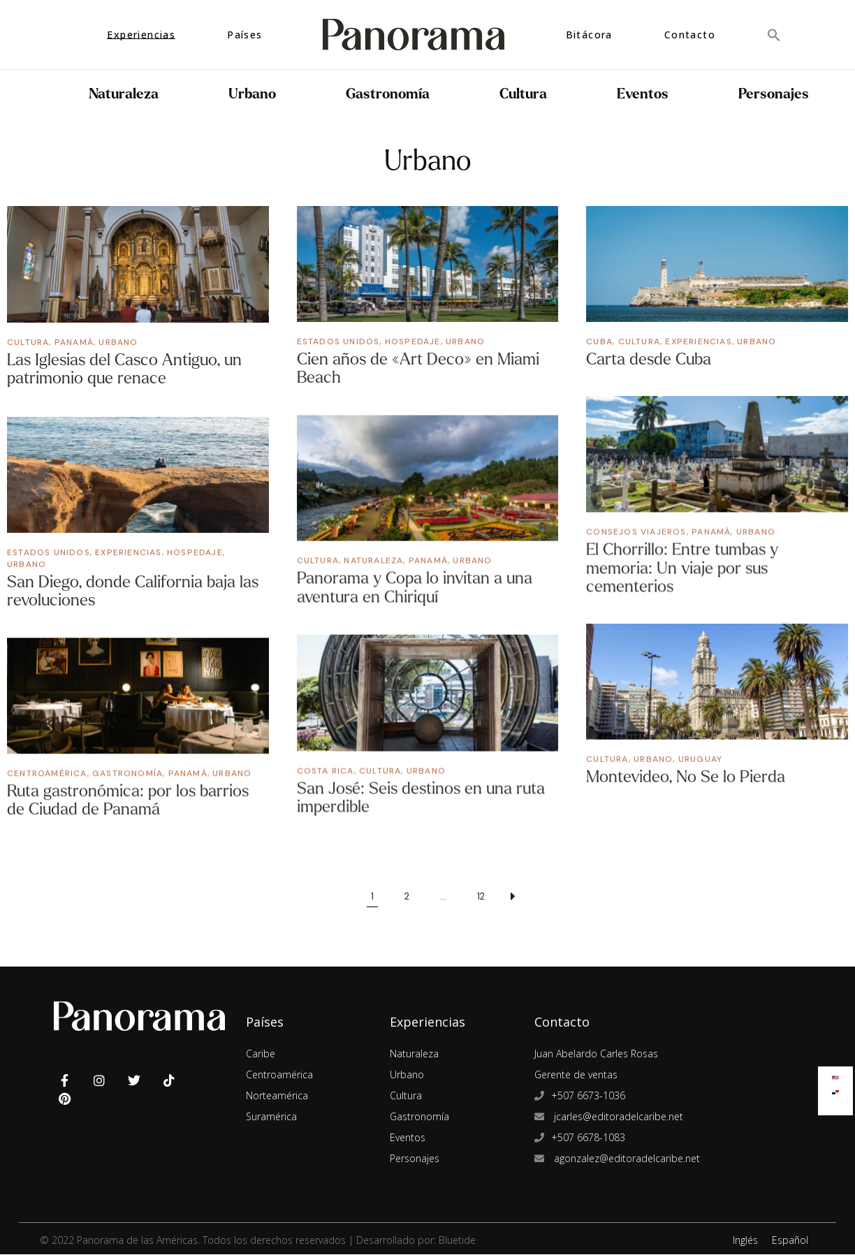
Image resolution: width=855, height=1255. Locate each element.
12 (481, 897)
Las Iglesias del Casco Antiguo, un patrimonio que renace (124, 369)
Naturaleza (124, 94)
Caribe (260, 1054)
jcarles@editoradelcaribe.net (617, 1117)
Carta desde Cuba (648, 359)
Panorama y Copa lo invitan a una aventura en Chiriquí (414, 588)
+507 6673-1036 (588, 1096)
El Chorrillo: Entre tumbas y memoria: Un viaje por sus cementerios (682, 568)
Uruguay (700, 759)
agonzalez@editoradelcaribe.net (625, 1159)
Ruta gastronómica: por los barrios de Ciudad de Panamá (128, 800)
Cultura (523, 94)
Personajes (773, 94)
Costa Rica (325, 771)
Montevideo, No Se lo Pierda (685, 777)
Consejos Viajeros (636, 532)
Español (790, 1240)
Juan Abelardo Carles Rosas (596, 1054)
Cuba (599, 341)
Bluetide (457, 1240)
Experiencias (698, 341)
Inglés (745, 1240)
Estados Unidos (338, 341)
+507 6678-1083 (588, 1138)
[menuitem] (835, 1074)
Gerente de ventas (576, 1075)
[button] (774, 34)
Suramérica (271, 1117)
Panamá (74, 342)
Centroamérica (47, 773)
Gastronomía (388, 94)
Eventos (642, 94)
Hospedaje (413, 341)
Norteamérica (277, 1096)
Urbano (252, 94)
